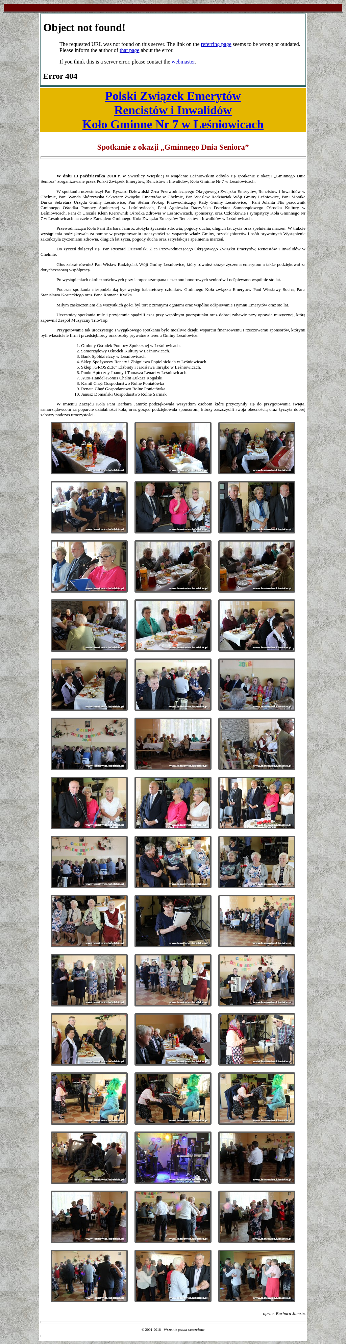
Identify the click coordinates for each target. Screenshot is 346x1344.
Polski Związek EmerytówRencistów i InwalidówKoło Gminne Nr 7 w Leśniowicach (173, 110)
